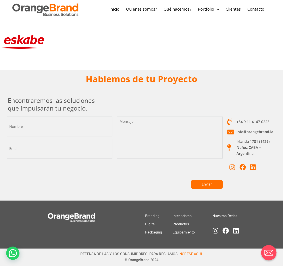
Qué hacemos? (177, 9)
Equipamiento (184, 232)
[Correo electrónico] (269, 252)
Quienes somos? (141, 9)
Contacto (255, 9)
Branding (152, 216)
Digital (150, 224)
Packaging (153, 232)
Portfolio (206, 9)
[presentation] (150, 171)
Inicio (114, 9)
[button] (12, 253)
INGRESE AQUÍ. (191, 254)
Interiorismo (182, 216)
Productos (181, 224)
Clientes (233, 9)
